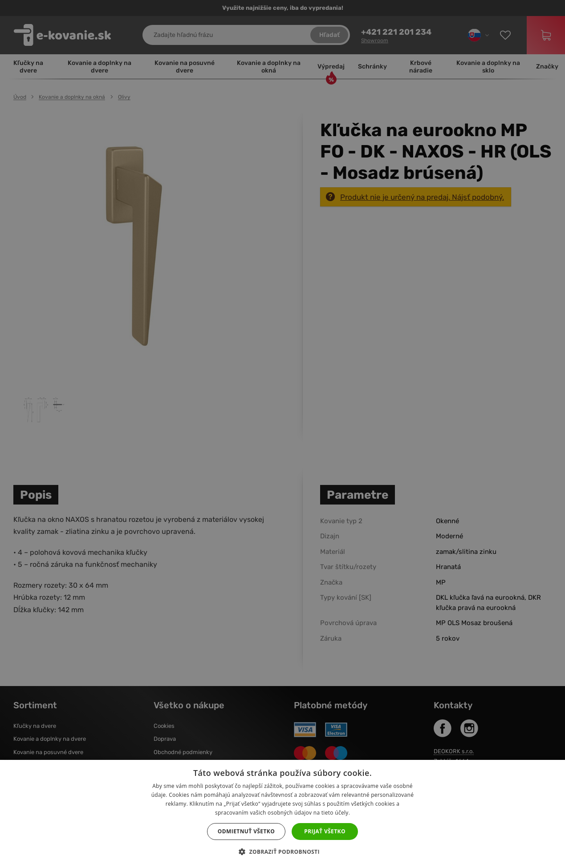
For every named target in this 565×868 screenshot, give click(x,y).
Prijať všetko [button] (325, 831)
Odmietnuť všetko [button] (246, 831)
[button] (282, 852)
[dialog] (282, 434)
